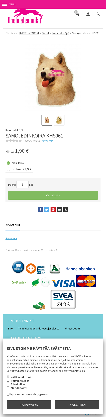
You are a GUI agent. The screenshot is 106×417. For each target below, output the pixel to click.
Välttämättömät (22, 377)
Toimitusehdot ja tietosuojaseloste (38, 328)
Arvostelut (12, 225)
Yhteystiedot (72, 328)
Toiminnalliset (20, 380)
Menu (8, 4)
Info (10, 328)
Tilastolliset (19, 384)
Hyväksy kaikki (77, 404)
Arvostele (48, 141)
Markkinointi (19, 388)
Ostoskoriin (53, 195)
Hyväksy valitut (29, 404)
